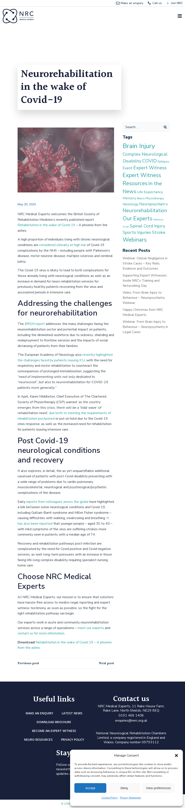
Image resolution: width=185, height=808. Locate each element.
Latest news (72, 713)
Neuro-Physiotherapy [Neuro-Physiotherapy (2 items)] (150, 198)
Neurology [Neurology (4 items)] (130, 204)
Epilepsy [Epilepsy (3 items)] (163, 161)
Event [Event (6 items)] (127, 168)
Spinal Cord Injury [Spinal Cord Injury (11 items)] (147, 226)
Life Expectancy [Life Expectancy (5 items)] (150, 191)
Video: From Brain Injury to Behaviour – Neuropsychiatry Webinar (144, 297)
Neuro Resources (38, 739)
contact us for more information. (41, 633)
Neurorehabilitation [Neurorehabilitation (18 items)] (145, 210)
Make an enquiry (39, 713)
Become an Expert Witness (54, 731)
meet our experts (91, 628)
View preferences (158, 788)
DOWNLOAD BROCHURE (54, 722)
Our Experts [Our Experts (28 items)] (137, 218)
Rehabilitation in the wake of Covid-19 (46, 225)
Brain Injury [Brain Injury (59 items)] (139, 146)
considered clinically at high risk (62, 245)
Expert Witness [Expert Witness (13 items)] (150, 168)
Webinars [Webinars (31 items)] (135, 239)
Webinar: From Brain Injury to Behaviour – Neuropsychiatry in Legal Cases (145, 327)
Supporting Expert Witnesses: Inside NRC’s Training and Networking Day (145, 280)
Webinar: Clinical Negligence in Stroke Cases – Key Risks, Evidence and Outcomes (145, 263)
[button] (176, 755)
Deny (124, 788)
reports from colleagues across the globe (57, 501)
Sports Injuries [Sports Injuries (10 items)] (137, 232)
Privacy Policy (72, 739)
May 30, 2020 (27, 204)
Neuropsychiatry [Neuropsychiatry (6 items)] (153, 204)
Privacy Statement (130, 797)
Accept (90, 788)
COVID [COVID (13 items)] (149, 161)
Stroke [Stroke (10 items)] (158, 232)
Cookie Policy (109, 797)
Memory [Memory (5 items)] (129, 198)
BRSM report (35, 323)
